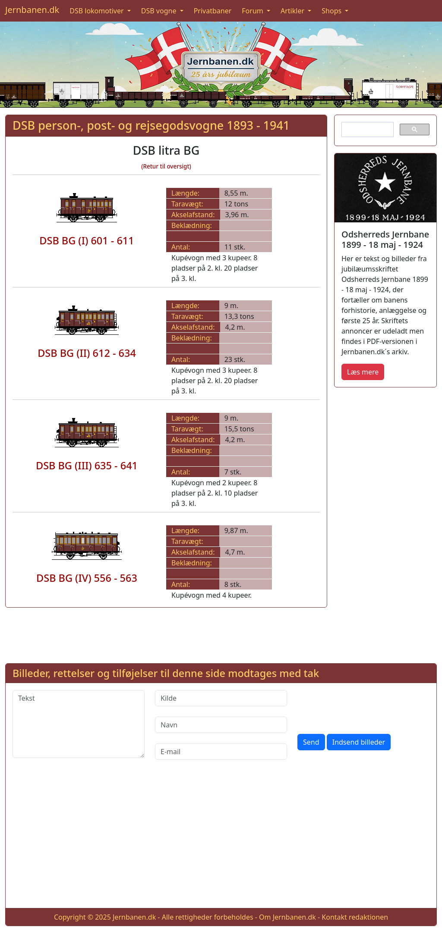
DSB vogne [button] (159, 11)
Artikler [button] (293, 11)
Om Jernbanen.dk (287, 917)
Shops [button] (332, 11)
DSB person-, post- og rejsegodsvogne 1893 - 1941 (151, 125)
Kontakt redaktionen (355, 917)
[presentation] (363, 707)
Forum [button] (253, 11)
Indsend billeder (358, 742)
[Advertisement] (385, 523)
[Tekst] (79, 724)
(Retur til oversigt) (166, 166)
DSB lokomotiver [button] (97, 11)
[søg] (367, 130)
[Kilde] (221, 698)
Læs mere (363, 372)
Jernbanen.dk (32, 10)
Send (311, 742)
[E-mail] (221, 751)
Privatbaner (213, 11)
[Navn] (221, 725)
